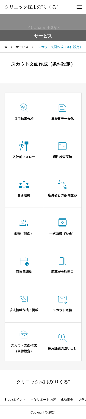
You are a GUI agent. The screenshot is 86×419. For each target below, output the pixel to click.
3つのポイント (15, 399)
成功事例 (67, 399)
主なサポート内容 (43, 399)
